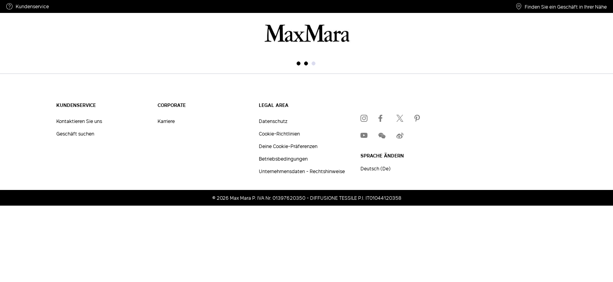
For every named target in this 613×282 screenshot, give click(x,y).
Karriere (166, 121)
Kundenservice (27, 6)
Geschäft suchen (75, 133)
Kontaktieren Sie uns (79, 121)
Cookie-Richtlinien (279, 133)
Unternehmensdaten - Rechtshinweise (302, 171)
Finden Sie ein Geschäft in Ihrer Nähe (561, 6)
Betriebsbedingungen (283, 158)
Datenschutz (273, 121)
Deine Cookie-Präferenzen (288, 146)
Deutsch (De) (375, 168)
